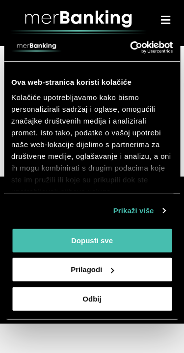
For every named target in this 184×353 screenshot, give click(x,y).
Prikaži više (133, 210)
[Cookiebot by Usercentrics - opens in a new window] (131, 47)
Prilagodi (92, 269)
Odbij (91, 298)
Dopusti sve (92, 240)
